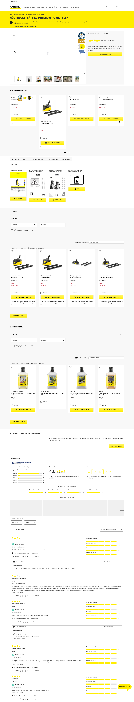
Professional (42, 7)
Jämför (16, 119)
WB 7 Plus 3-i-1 (74, 111)
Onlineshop (75, 7)
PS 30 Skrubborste (75, 247)
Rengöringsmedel (39, 141)
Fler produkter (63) (18, 276)
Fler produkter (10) (18, 367)
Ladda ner (15, 141)
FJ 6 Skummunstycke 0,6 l (106, 111)
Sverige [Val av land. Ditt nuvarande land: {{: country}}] (14, 1)
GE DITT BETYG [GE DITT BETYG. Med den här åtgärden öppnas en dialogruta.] (111, 40)
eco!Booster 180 (16, 111)
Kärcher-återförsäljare (116, 384)
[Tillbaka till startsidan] (16, 7)
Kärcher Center (56, 386)
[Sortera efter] (106, 224)
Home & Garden (29, 7)
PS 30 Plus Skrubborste (106, 247)
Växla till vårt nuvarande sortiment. (25, 26)
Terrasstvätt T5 (45, 247)
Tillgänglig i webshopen (23, 212)
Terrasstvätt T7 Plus (46, 111)
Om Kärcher (64, 7)
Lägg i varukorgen (23, 124)
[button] (14, 51)
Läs (77, 170)
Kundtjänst (53, 7)
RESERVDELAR (53, 141)
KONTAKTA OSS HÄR (105, 54)
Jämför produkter (81, 224)
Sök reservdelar (116, 391)
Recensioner (66, 141)
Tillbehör (26, 141)
